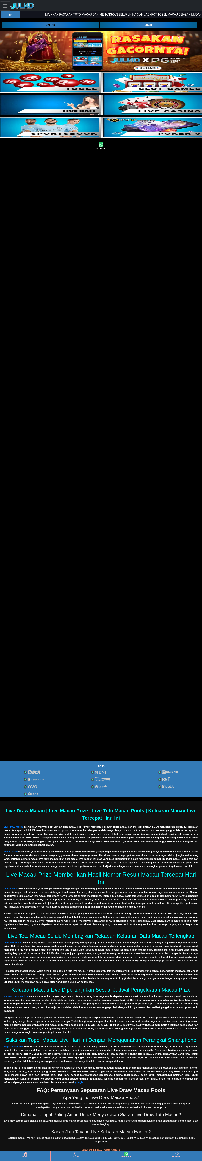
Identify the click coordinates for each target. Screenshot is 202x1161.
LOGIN (148, 25)
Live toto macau (13, 942)
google (79, 1082)
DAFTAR (50, 25)
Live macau (10, 888)
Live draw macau (14, 826)
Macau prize (11, 851)
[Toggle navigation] (5, 6)
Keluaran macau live (16, 996)
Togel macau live (13, 1046)
